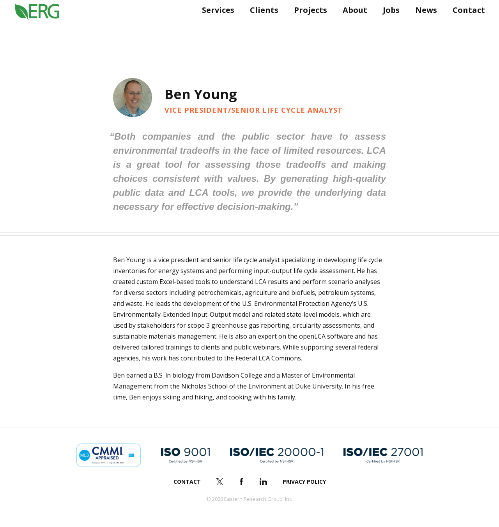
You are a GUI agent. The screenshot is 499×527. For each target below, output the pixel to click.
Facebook (241, 481)
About (352, 26)
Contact (465, 26)
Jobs (388, 26)
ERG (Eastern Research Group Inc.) (43, 26)
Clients (261, 26)
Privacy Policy (304, 481)
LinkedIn (263, 481)
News (423, 26)
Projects (307, 26)
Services (215, 26)
